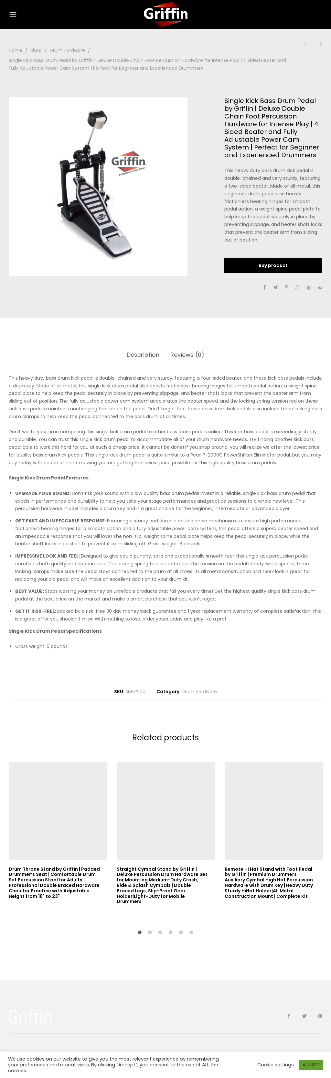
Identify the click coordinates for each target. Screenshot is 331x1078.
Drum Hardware (199, 691)
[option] (98, 186)
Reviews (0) (187, 355)
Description (143, 355)
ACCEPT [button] (311, 1065)
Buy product (273, 265)
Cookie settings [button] (275, 1065)
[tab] (143, 355)
